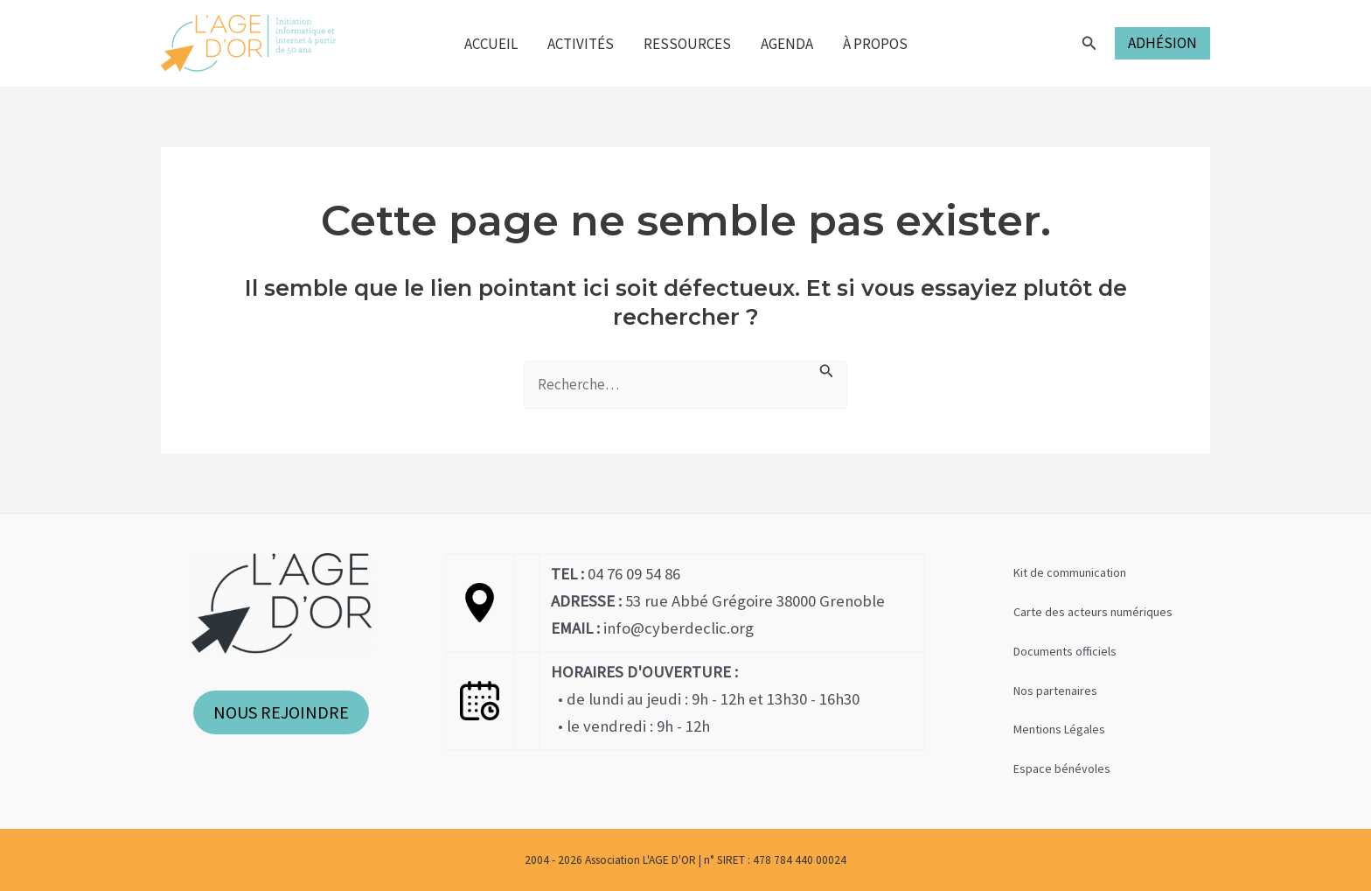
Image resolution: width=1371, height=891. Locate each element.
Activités (580, 43)
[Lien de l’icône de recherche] (1089, 43)
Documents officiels (1065, 651)
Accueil (491, 43)
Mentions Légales (1059, 729)
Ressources (687, 43)
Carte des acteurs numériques (1093, 612)
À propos (875, 43)
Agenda (787, 43)
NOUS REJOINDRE (281, 712)
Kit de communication (1069, 572)
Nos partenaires (1055, 690)
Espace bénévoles (1061, 768)
